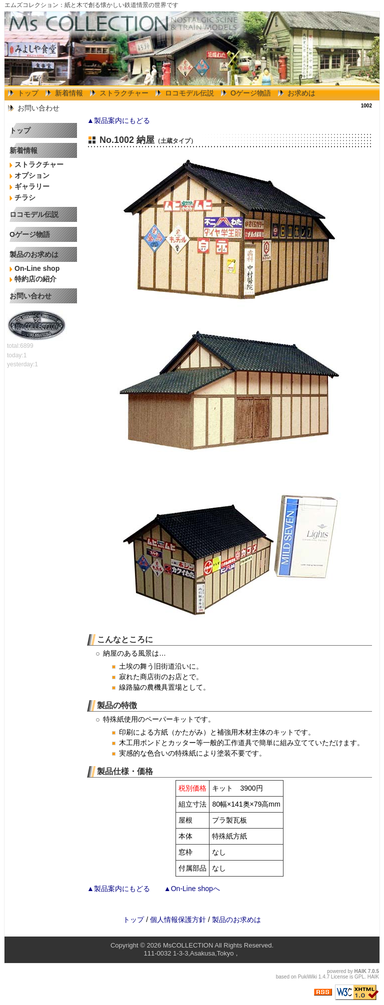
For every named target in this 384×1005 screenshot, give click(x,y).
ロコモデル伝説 (189, 93)
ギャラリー (32, 186)
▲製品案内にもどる (118, 120)
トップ (28, 93)
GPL (359, 977)
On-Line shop (37, 268)
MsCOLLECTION (188, 945)
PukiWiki (307, 977)
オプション (32, 175)
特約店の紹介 (35, 279)
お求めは (302, 93)
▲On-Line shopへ (192, 889)
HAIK (360, 971)
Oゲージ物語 (250, 93)
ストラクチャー (124, 93)
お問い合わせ (39, 108)
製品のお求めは (34, 254)
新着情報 (69, 93)
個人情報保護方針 (178, 920)
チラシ (25, 197)
